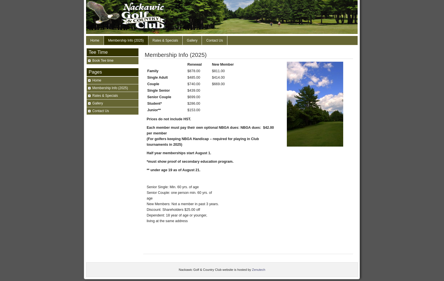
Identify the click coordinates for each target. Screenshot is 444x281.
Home (94, 40)
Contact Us (214, 40)
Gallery (192, 40)
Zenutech (258, 269)
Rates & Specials (165, 40)
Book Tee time (103, 61)
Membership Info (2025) (126, 40)
